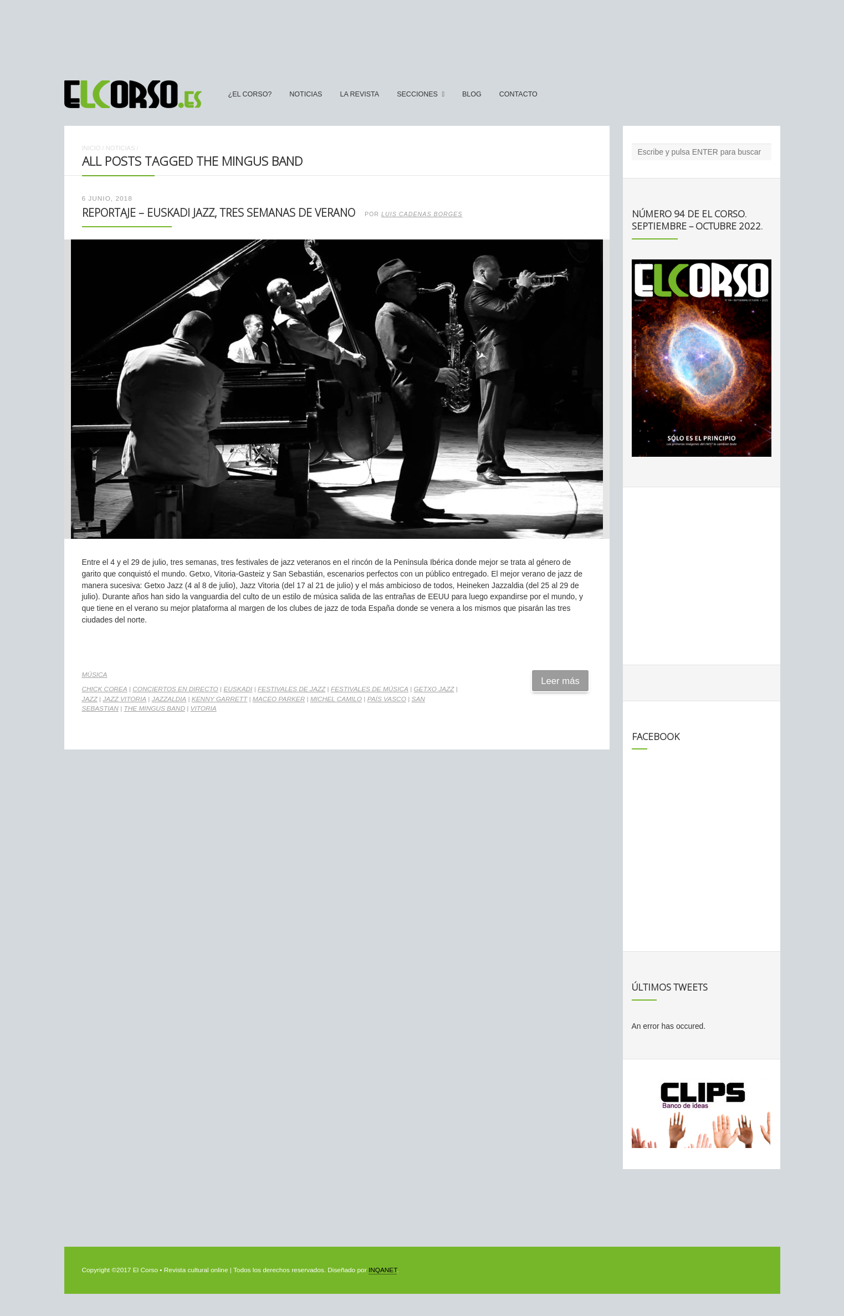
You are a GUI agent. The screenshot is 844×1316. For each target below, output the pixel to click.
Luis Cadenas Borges (421, 214)
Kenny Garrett (219, 699)
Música (95, 675)
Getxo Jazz (434, 689)
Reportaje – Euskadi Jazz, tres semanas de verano (218, 212)
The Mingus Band (154, 708)
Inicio (91, 148)
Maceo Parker (279, 699)
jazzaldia (169, 699)
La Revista (359, 94)
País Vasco (386, 699)
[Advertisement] (422, 35)
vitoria (204, 708)
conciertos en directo (175, 689)
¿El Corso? (250, 94)
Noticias (305, 94)
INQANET (383, 1270)
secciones (417, 94)
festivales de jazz (291, 689)
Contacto (518, 94)
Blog (472, 94)
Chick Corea (104, 689)
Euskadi (237, 689)
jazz (90, 699)
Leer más (560, 681)
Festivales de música (369, 689)
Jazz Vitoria (124, 699)
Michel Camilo (336, 699)
